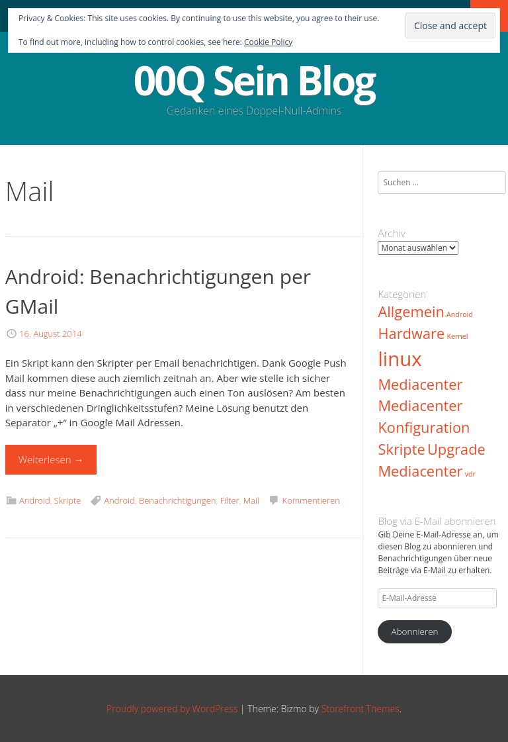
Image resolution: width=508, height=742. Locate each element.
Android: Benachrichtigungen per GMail (158, 291)
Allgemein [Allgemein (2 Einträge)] (411, 311)
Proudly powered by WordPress (171, 708)
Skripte (67, 500)
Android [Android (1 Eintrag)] (459, 314)
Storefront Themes (360, 708)
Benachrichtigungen (177, 500)
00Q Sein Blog (254, 80)
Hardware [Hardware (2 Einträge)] (411, 333)
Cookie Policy (268, 42)
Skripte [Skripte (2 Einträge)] (401, 449)
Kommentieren (311, 500)
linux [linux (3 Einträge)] (399, 359)
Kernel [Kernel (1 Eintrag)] (457, 336)
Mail (251, 500)
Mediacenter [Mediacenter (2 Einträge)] (420, 384)
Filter (229, 500)
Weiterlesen (51, 459)
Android (34, 500)
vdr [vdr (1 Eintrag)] (470, 474)
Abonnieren (414, 631)
